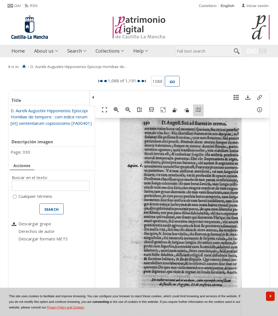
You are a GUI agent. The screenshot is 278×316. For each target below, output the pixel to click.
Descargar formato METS (43, 239)
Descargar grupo (34, 223)
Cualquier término (35, 196)
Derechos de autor (36, 231)
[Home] (24, 67)
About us (44, 51)
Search (74, 51)
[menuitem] (19, 51)
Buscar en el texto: (30, 177)
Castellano (208, 6)
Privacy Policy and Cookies (65, 307)
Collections (108, 51)
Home (18, 51)
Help (138, 51)
